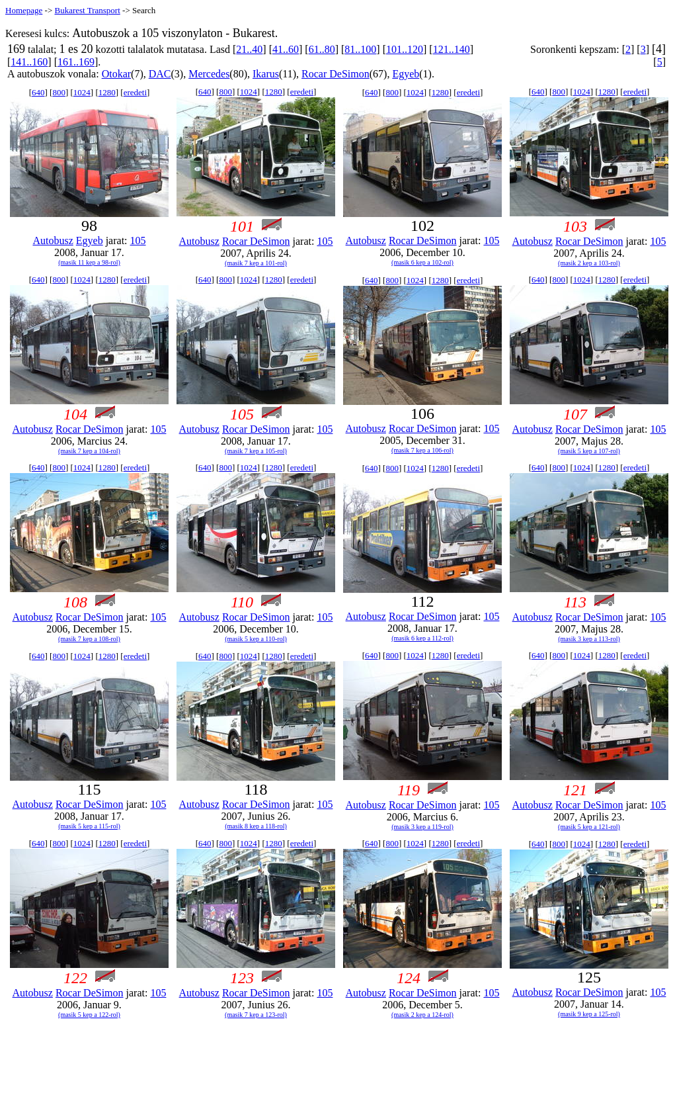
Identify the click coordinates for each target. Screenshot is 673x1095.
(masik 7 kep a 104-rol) (89, 451)
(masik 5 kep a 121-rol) (589, 826)
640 (38, 92)
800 (58, 92)
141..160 (29, 61)
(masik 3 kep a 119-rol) (422, 826)
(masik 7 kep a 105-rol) (256, 451)
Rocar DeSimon (335, 73)
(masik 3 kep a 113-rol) (589, 638)
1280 (107, 92)
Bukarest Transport (87, 10)
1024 (82, 92)
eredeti (135, 92)
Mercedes (208, 73)
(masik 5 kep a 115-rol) (89, 826)
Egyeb (405, 73)
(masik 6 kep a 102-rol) (422, 262)
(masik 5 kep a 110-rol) (256, 638)
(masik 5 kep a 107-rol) (589, 451)
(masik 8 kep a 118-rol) (256, 826)
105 (138, 240)
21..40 (249, 49)
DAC (160, 73)
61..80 (322, 49)
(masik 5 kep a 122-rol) (89, 1014)
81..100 (360, 49)
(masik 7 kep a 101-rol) (256, 263)
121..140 (451, 49)
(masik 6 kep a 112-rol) (422, 638)
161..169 (76, 61)
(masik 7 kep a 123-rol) (256, 1014)
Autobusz (52, 240)
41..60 (285, 49)
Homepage (23, 10)
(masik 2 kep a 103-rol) (589, 263)
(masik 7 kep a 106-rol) (422, 450)
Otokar (116, 73)
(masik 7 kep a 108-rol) (89, 638)
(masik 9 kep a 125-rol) (589, 1014)
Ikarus (266, 73)
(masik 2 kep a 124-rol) (422, 1014)
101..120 (404, 49)
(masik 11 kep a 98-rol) (89, 262)
